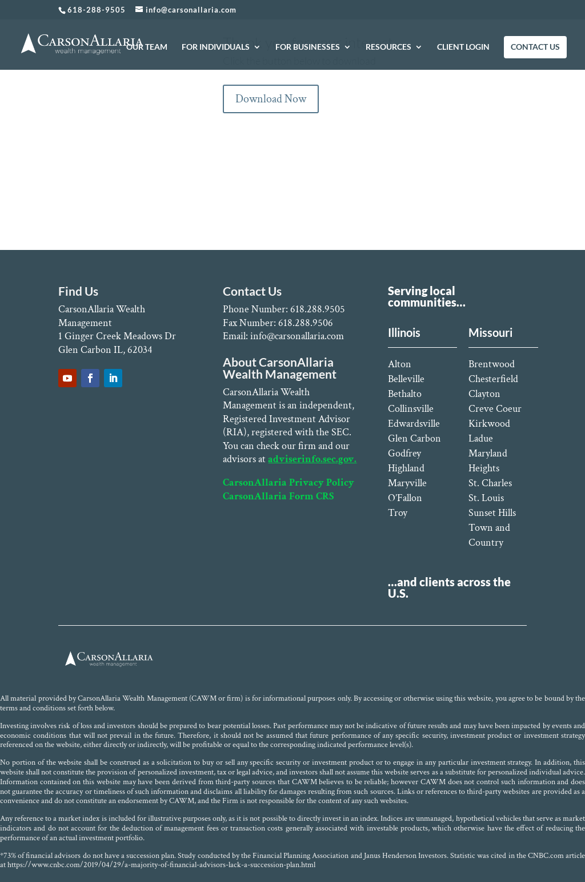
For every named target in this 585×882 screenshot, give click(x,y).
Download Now (270, 99)
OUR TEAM (146, 47)
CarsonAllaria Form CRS (278, 496)
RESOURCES (388, 47)
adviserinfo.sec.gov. (312, 459)
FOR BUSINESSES (307, 47)
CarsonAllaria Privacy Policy (288, 482)
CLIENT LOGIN (463, 47)
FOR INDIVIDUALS (216, 47)
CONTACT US (535, 47)
